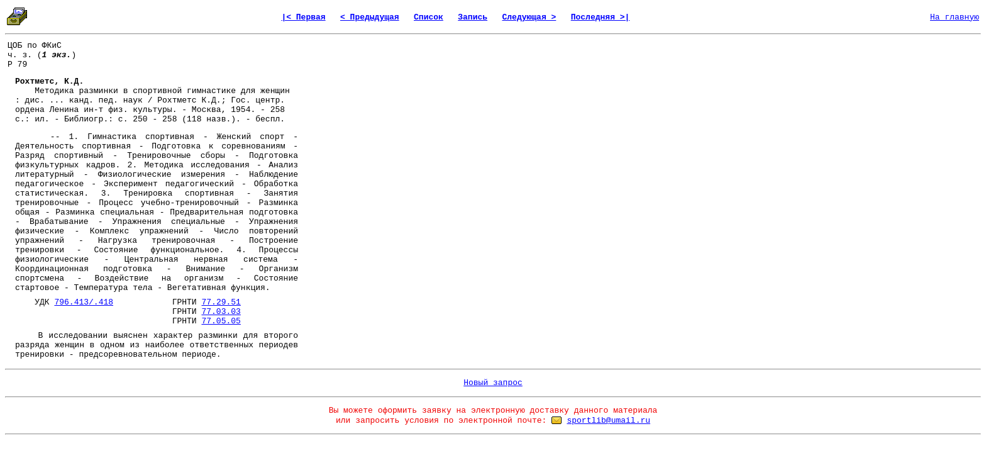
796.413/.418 (83, 302)
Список (428, 17)
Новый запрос (493, 383)
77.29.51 (220, 302)
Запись (472, 17)
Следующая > (529, 17)
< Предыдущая (369, 17)
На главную (954, 17)
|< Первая (303, 17)
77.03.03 (220, 311)
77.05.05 (220, 321)
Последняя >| (600, 17)
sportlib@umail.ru (608, 420)
